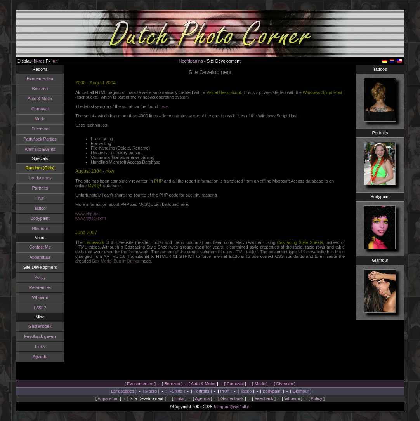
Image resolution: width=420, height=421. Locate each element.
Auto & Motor (34, 98)
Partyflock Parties (34, 139)
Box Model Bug (106, 261)
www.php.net (87, 213)
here (163, 106)
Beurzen (34, 88)
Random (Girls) (34, 167)
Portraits (34, 188)
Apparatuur (33, 257)
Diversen (34, 129)
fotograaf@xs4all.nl (232, 406)
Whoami (34, 297)
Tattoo (34, 208)
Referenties (34, 287)
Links (34, 346)
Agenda (34, 356)
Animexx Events (34, 149)
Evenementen (34, 78)
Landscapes (34, 178)
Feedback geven (34, 336)
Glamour (34, 228)
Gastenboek (34, 326)
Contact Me (34, 247)
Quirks (133, 261)
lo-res (39, 61)
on (55, 61)
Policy (34, 277)
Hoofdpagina (191, 61)
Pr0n (34, 198)
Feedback (264, 398)
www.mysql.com (90, 218)
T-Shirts (175, 391)
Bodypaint (33, 218)
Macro (151, 391)
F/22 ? (34, 307)
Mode (34, 119)
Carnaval (34, 108)
